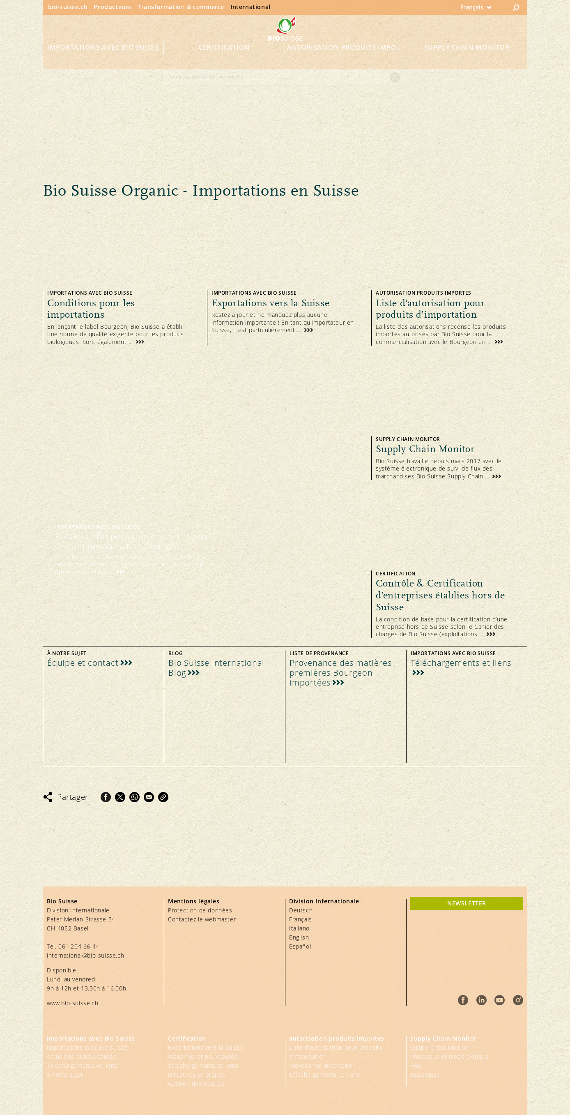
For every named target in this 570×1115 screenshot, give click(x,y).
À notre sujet (65, 1074)
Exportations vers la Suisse (206, 1047)
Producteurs (112, 7)
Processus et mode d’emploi (450, 1056)
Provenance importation (322, 1065)
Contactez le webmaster (202, 919)
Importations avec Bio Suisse (103, 58)
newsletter (466, 903)
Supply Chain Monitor (467, 58)
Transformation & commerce (181, 7)
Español (300, 946)
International (250, 7)
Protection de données (200, 910)
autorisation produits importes (346, 58)
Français (300, 919)
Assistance (425, 1074)
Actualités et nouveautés (81, 1056)
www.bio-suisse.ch (72, 1003)
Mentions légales (194, 901)
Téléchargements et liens (82, 1065)
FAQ (416, 1065)
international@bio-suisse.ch (85, 955)
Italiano (299, 928)
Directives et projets (196, 1074)
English (299, 937)
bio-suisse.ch (68, 7)
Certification (224, 58)
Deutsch (301, 910)
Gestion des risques (196, 1083)
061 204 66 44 (78, 946)
